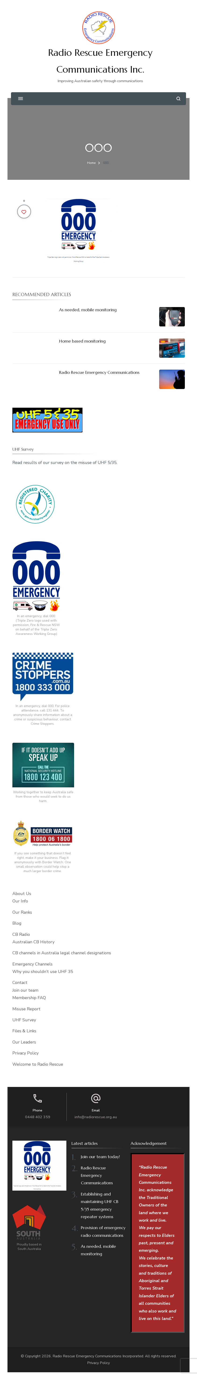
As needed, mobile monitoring (88, 309)
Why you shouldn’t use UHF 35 (42, 971)
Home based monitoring (82, 341)
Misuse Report (26, 1009)
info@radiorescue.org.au (96, 1117)
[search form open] (178, 98)
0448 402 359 (37, 1117)
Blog (16, 923)
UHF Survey (24, 1020)
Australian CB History (33, 942)
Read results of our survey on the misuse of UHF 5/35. (64, 462)
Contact (19, 982)
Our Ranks (22, 912)
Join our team (25, 990)
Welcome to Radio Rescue (37, 1064)
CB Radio (21, 934)
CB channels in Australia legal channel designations (61, 953)
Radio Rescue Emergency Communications (99, 372)
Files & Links (24, 1031)
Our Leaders (24, 1042)
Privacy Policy (25, 1053)
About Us (21, 893)
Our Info (20, 901)
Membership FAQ (29, 998)
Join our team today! (100, 1156)
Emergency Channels (32, 964)
